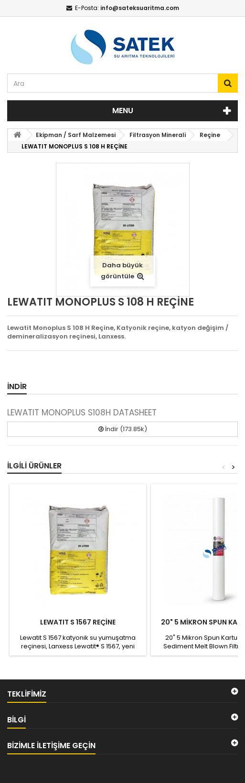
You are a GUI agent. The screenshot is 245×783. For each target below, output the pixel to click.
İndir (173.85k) (122, 429)
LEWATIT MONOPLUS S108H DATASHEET (82, 412)
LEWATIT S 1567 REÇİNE (78, 622)
